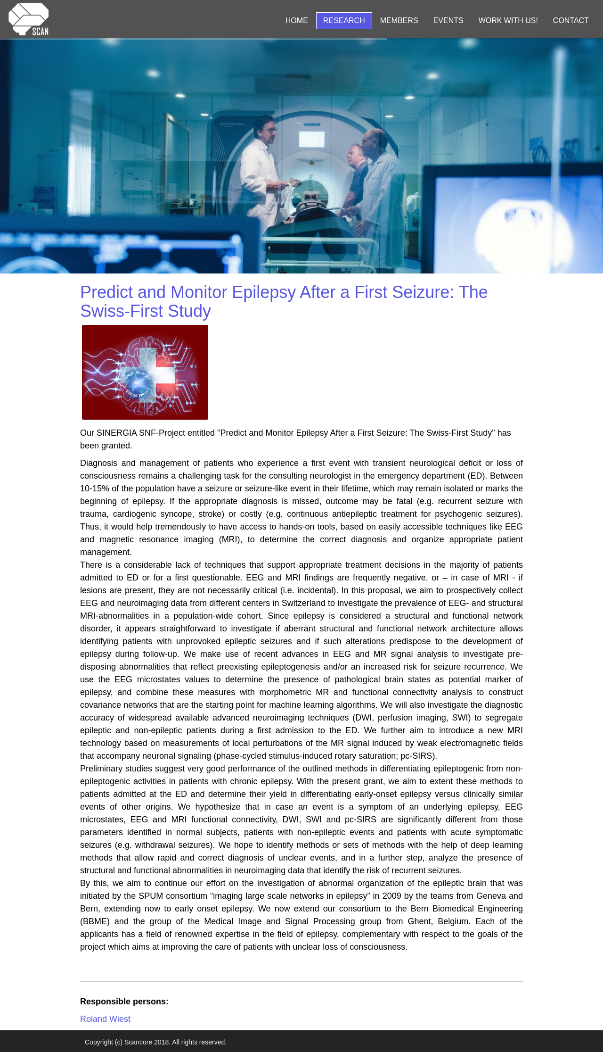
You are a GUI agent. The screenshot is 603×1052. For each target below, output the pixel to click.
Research (344, 21)
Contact (571, 21)
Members (399, 21)
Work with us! (508, 21)
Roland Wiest (105, 1019)
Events (448, 21)
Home (296, 21)
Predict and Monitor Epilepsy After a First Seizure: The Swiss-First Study (284, 301)
